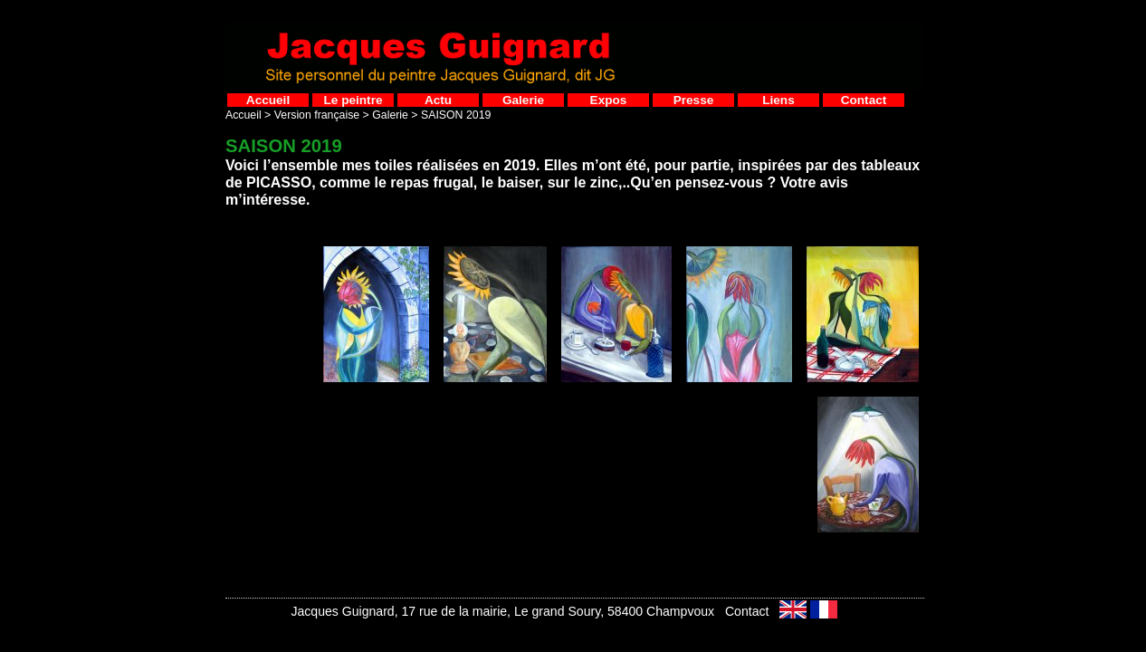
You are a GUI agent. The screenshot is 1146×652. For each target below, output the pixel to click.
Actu (438, 100)
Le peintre (353, 100)
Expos (608, 100)
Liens (778, 100)
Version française (316, 115)
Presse (693, 100)
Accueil (268, 100)
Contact (864, 100)
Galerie (523, 100)
